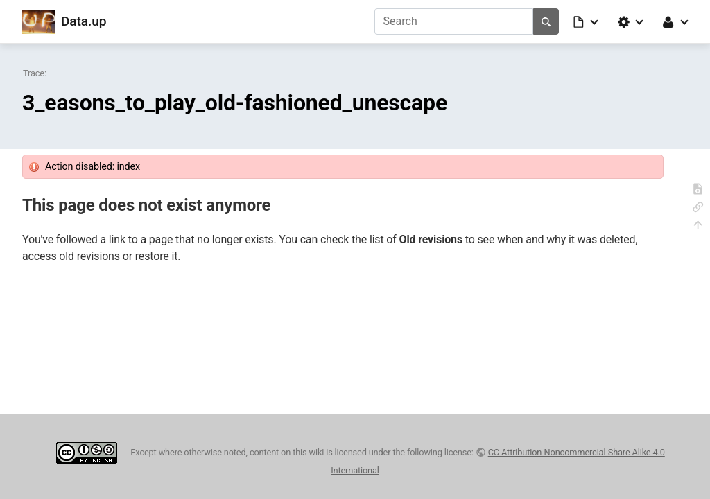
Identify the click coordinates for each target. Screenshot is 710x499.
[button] (586, 21)
